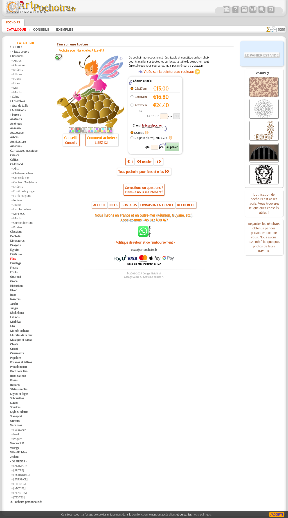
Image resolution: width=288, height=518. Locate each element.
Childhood (16, 164)
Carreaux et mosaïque (23, 151)
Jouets (17, 205)
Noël (16, 434)
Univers (15, 421)
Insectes (15, 299)
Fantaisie (16, 254)
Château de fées (23, 173)
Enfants (18, 70)
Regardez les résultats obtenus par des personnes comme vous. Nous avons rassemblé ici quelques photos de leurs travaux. (264, 237)
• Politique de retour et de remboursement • (144, 242)
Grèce (13, 281)
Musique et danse (21, 340)
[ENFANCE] (20, 479)
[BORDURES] (21, 475)
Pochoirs (13, 22)
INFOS (113, 205)
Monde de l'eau (19, 331)
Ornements (17, 353)
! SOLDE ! (16, 47)
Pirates (17, 227)
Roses (14, 380)
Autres (17, 61)
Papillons (15, 358)
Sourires (15, 407)
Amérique (16, 124)
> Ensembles (17, 101)
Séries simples (18, 389)
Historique (16, 286)
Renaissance (18, 376)
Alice (16, 169)
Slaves (14, 403)
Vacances (16, 425)
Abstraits (16, 119)
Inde (13, 295)
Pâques (17, 439)
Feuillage (15, 263)
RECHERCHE (186, 205)
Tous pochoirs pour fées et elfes (143, 171)
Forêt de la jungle (23, 191)
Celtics (14, 160)
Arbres (14, 137)
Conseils (41, 29)
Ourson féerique (23, 223)
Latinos (15, 317)
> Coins (14, 97)
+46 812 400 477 (155, 219)
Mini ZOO (19, 214)
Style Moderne (19, 412)
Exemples (64, 29)
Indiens (17, 200)
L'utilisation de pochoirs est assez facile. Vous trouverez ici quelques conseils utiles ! (263, 203)
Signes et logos (19, 394)
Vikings (14, 448)
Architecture (18, 142)
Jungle (14, 308)
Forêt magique (22, 196)
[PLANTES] (20, 493)
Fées (13, 259)
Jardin (14, 304)
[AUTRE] (18, 470)
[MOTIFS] (19, 488)
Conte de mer (21, 178)
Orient (14, 349)
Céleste (14, 155)
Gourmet (15, 277)
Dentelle (15, 236)
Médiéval (15, 322)
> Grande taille (19, 106)
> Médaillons (18, 110)
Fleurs (14, 268)
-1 (130, 161)
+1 (158, 161)
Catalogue (16, 29)
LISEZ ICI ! (102, 142)
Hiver (13, 290)
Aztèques (16, 146)
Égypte (14, 250)
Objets (14, 344)
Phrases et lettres (21, 362)
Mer (15, 88)
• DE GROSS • (18, 461)
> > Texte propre (19, 52)
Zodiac (14, 457)
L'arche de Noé (22, 209)
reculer (144, 161)
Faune (17, 79)
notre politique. (202, 514)
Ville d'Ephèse (18, 452)
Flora (16, 83)
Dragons (15, 245)
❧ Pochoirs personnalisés (26, 502)
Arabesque (16, 133)
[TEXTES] (19, 497)
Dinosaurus (17, 241)
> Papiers (15, 115)
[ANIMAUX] (21, 466)
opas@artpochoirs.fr (144, 250)
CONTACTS (129, 205)
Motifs (17, 92)
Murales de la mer (21, 335)
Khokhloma (17, 313)
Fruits (14, 272)
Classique (19, 65)
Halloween (19, 430)
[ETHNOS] (19, 484)
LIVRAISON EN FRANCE (157, 205)
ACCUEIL (99, 205)
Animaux (15, 128)
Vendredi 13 (17, 443)
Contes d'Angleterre (25, 182)
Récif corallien (18, 371)
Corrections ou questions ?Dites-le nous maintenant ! (144, 189)
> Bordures (16, 56)
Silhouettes (17, 398)
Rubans (15, 385)
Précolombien (18, 367)
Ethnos (17, 74)
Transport (16, 416)
